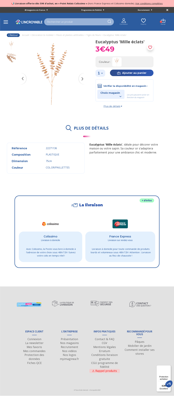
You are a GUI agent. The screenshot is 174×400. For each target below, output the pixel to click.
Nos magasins (69, 347)
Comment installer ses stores (140, 356)
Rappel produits (104, 375)
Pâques (139, 346)
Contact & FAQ (104, 343)
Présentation (69, 343)
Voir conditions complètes (149, 3)
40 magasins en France (36, 10)
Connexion (34, 343)
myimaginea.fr (69, 363)
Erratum (104, 355)
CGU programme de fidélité (104, 369)
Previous (22, 74)
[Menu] (169, 367)
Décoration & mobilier (42, 35)
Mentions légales (104, 351)
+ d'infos (147, 200)
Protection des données (34, 361)
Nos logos (69, 359)
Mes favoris (34, 351)
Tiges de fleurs (93, 35)
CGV (104, 347)
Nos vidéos (69, 355)
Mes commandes (34, 355)
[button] (169, 384)
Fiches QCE (34, 367)
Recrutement (145, 10)
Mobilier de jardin (139, 350)
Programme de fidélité (92, 10)
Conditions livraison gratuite (104, 361)
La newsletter (34, 347)
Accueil (25, 35)
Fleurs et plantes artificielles (70, 35)
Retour (13, 35)
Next (83, 74)
